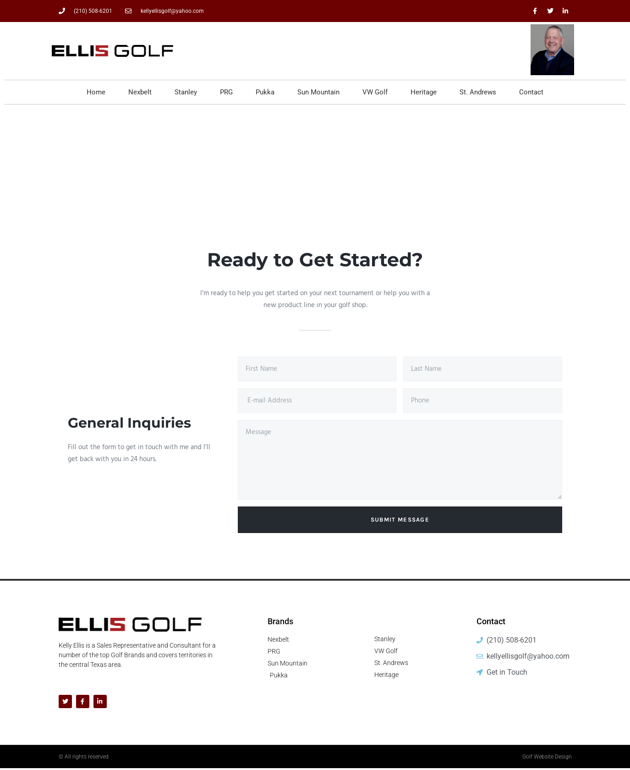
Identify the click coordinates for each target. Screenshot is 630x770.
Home (96, 92)
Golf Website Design (547, 758)
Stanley (186, 92)
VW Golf (375, 92)
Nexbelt (140, 92)
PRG (226, 92)
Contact (531, 92)
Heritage (424, 92)
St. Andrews (478, 92)
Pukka (265, 92)
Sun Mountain (318, 92)
